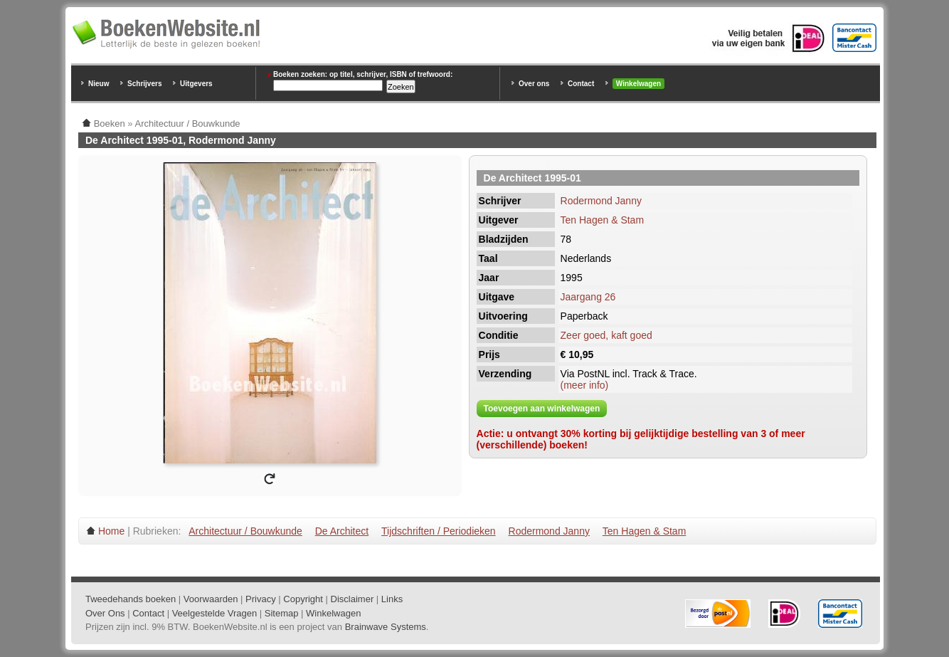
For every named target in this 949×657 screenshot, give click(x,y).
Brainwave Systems (385, 626)
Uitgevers (196, 84)
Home (111, 531)
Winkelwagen (638, 84)
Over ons (534, 84)
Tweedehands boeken (130, 599)
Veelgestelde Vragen (215, 613)
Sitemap (282, 613)
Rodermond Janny (601, 200)
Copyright (303, 599)
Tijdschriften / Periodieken (438, 531)
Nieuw (98, 84)
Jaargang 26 (588, 297)
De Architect (342, 531)
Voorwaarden (211, 599)
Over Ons (105, 613)
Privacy (260, 599)
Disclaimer (352, 599)
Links (392, 599)
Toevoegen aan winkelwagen (542, 409)
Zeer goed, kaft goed (606, 335)
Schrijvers (144, 84)
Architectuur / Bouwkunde (245, 531)
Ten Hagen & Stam (603, 220)
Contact (581, 84)
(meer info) (585, 385)
